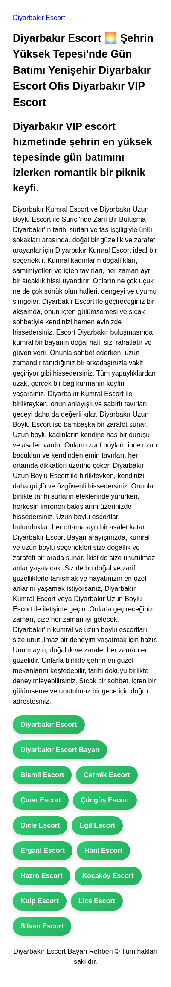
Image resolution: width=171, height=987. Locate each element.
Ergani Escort (42, 850)
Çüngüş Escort (105, 800)
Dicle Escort (40, 825)
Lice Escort (96, 901)
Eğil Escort (97, 825)
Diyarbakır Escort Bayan (59, 749)
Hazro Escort (41, 875)
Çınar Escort (40, 800)
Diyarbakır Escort (39, 17)
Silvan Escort (42, 926)
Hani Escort (103, 850)
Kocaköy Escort (108, 875)
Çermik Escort (107, 774)
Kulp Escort (39, 901)
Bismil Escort (42, 774)
